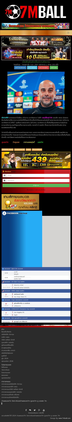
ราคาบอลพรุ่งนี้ (28, 142)
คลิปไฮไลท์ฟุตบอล (7, 353)
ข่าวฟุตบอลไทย (6, 348)
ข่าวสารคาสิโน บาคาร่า (8, 350)
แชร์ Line (54, 67)
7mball (28, 150)
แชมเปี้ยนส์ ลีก (47, 117)
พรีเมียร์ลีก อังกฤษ (7, 150)
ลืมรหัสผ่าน (30, 190)
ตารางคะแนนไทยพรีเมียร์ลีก (10, 397)
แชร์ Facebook (20, 67)
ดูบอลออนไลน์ (6, 378)
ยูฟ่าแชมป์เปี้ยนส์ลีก (8, 345)
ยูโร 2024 (5, 358)
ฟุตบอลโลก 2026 (7, 361)
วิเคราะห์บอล (5, 370)
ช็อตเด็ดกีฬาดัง (6, 332)
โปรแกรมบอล (6, 372)
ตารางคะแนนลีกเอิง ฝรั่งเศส (10, 395)
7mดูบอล (15, 142)
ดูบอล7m (5, 142)
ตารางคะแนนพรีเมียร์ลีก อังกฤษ (12, 384)
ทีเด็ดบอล (5, 367)
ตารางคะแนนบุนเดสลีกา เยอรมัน (12, 392)
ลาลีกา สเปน (5, 337)
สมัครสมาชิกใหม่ (40, 190)
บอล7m (40, 142)
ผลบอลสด (5, 375)
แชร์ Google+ (43, 67)
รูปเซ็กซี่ (4, 356)
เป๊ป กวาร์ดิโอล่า (36, 150)
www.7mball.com (64, 418)
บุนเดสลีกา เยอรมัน (8, 342)
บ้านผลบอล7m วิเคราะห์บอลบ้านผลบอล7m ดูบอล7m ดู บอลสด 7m (24, 401)
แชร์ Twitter (32, 67)
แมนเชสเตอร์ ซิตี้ (19, 150)
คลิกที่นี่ (41, 413)
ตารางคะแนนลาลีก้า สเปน (9, 387)
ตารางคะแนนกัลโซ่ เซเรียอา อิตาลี (12, 389)
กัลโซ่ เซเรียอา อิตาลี (8, 340)
